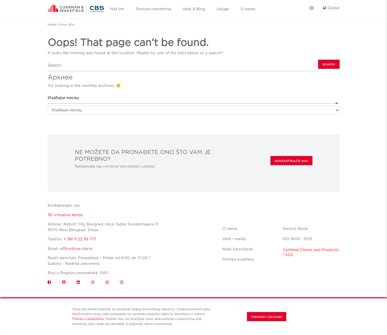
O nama (248, 9)
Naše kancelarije (237, 249)
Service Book (295, 228)
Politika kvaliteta (238, 259)
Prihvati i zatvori (266, 317)
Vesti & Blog (193, 9)
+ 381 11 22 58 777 (80, 239)
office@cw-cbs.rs (76, 248)
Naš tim (117, 9)
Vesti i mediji (234, 239)
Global (331, 8)
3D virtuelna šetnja (65, 215)
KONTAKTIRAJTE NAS (291, 161)
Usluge (223, 9)
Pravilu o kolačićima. (88, 319)
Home (52, 24)
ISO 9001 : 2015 (297, 239)
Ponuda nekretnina (153, 9)
